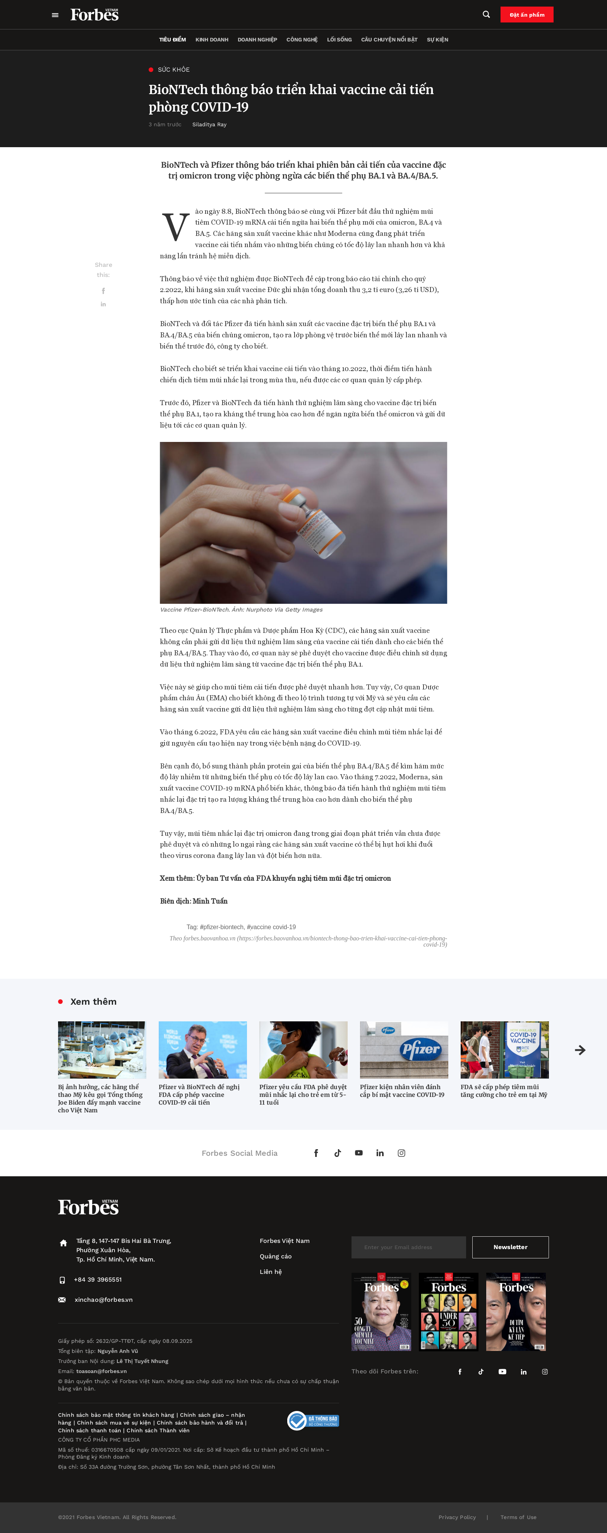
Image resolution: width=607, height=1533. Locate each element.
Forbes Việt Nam (285, 1240)
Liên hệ (271, 1271)
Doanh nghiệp (257, 39)
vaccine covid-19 (273, 927)
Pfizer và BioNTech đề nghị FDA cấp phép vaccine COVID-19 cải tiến (199, 1094)
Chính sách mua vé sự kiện (115, 1423)
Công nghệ (302, 39)
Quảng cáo (276, 1256)
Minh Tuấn (210, 900)
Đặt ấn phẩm (528, 15)
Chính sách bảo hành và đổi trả (200, 1423)
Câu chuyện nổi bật (389, 39)
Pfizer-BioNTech (223, 927)
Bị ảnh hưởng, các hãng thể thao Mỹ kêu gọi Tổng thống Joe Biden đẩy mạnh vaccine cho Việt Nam (100, 1098)
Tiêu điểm (172, 39)
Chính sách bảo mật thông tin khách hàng (116, 1415)
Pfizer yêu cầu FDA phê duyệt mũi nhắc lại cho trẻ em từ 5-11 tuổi (303, 1094)
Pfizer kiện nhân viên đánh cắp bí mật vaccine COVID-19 (402, 1090)
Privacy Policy (457, 1517)
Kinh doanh (211, 39)
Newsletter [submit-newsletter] (510, 1247)
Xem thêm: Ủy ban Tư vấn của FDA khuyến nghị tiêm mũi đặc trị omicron (275, 877)
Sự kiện (437, 39)
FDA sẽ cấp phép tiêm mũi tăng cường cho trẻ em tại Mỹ (504, 1090)
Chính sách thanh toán (89, 1430)
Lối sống (339, 39)
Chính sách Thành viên (158, 1430)
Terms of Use (519, 1517)
